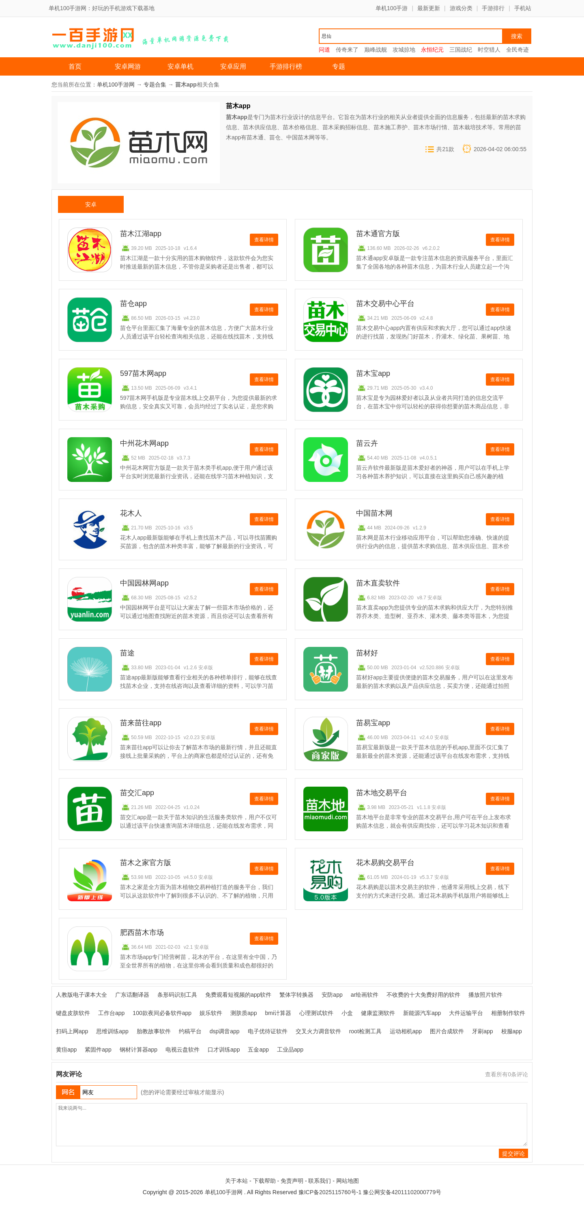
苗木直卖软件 (378, 583)
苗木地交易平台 (381, 793)
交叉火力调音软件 (318, 1031)
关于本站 (236, 1181)
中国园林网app (144, 583)
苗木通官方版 (378, 234)
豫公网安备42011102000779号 (402, 1192)
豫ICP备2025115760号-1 (330, 1192)
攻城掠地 (404, 49)
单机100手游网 (116, 84)
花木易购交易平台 (385, 863)
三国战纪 (460, 49)
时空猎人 (489, 49)
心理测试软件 (316, 1013)
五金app (258, 1049)
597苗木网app (143, 373)
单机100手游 (392, 8)
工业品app (290, 1049)
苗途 (127, 653)
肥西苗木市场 (142, 932)
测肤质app (243, 1013)
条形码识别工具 (177, 994)
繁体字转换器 (296, 994)
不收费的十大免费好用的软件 (423, 994)
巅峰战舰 (375, 49)
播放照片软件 (485, 994)
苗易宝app (373, 723)
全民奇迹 (517, 49)
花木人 (131, 513)
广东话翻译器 (132, 994)
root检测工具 (365, 1031)
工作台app (111, 1013)
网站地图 (347, 1181)
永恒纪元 (432, 49)
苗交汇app (137, 793)
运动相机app (406, 1031)
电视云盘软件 (182, 1049)
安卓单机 (180, 66)
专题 (338, 66)
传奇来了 (347, 49)
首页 (75, 66)
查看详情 (264, 240)
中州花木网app (144, 443)
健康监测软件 (378, 1013)
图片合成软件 (447, 1031)
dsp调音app (225, 1031)
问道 (324, 49)
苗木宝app (373, 373)
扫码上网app (72, 1031)
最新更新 (428, 8)
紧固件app (98, 1049)
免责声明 (292, 1181)
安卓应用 (233, 66)
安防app (332, 994)
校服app (511, 1031)
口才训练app (224, 1049)
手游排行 (493, 8)
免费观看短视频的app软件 (238, 994)
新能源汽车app (422, 1013)
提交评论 (513, 1153)
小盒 (347, 1013)
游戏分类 (461, 8)
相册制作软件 (508, 1013)
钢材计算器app (138, 1049)
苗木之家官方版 (145, 863)
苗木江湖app (140, 234)
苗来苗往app (140, 723)
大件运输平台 (466, 1013)
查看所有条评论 (506, 1074)
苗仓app (133, 303)
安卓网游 (128, 66)
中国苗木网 (374, 513)
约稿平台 (190, 1031)
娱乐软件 (211, 1013)
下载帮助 (264, 1181)
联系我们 (319, 1181)
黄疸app (66, 1049)
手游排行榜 (286, 66)
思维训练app (112, 1031)
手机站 (522, 8)
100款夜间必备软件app (162, 1013)
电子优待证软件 (268, 1031)
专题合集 (155, 84)
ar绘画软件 (364, 994)
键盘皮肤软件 (73, 1013)
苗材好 (367, 653)
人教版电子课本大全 (81, 994)
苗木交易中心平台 (385, 303)
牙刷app (482, 1031)
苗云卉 (367, 443)
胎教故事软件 (154, 1031)
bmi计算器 (278, 1013)
